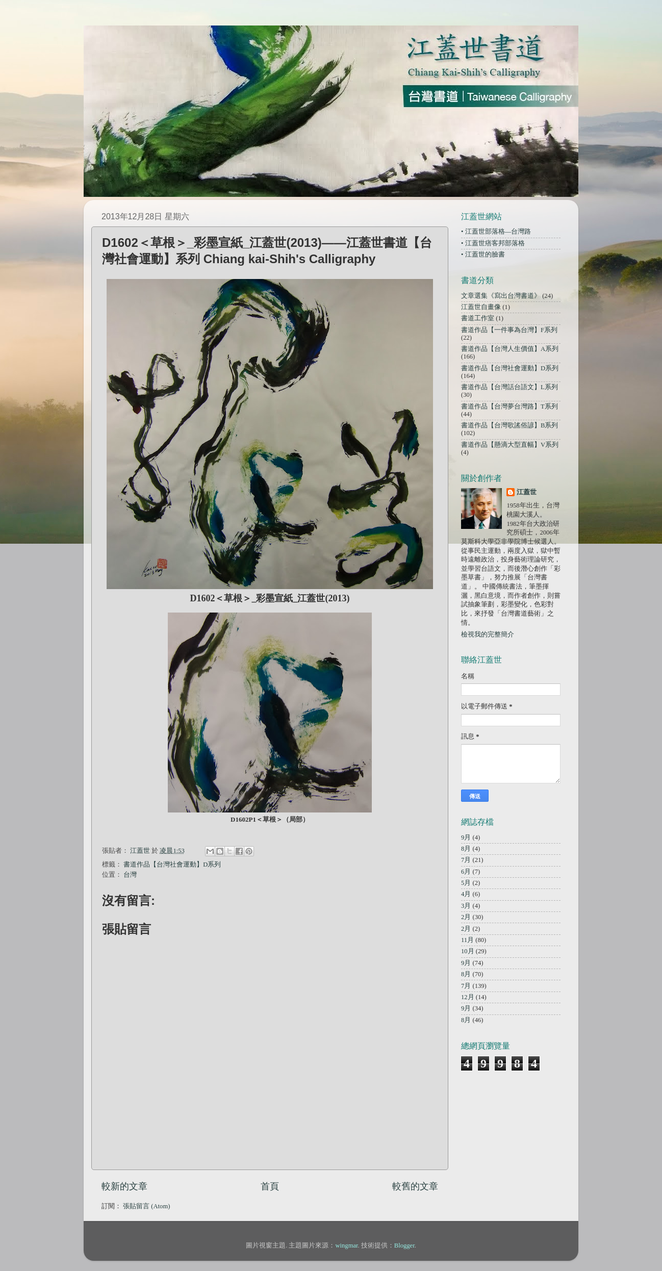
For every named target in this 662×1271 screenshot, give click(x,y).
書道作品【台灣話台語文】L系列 (509, 387)
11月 (467, 940)
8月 (466, 848)
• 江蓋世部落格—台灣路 (496, 231)
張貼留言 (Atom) (146, 1206)
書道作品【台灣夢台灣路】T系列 (509, 406)
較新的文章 (124, 1186)
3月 (466, 905)
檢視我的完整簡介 (487, 634)
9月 (466, 837)
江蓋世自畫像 (481, 307)
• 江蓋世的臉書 (483, 254)
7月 (466, 859)
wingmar (346, 1245)
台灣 (130, 874)
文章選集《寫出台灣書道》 (501, 295)
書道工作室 (477, 318)
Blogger (404, 1245)
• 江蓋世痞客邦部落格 (493, 243)
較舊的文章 (415, 1186)
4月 (466, 894)
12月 (467, 997)
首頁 (270, 1186)
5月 (466, 882)
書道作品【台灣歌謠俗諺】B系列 (509, 425)
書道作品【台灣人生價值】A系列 (509, 348)
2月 (466, 917)
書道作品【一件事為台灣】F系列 (509, 330)
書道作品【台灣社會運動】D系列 (172, 864)
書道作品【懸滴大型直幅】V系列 (509, 444)
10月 (467, 951)
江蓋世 (527, 492)
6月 (466, 871)
